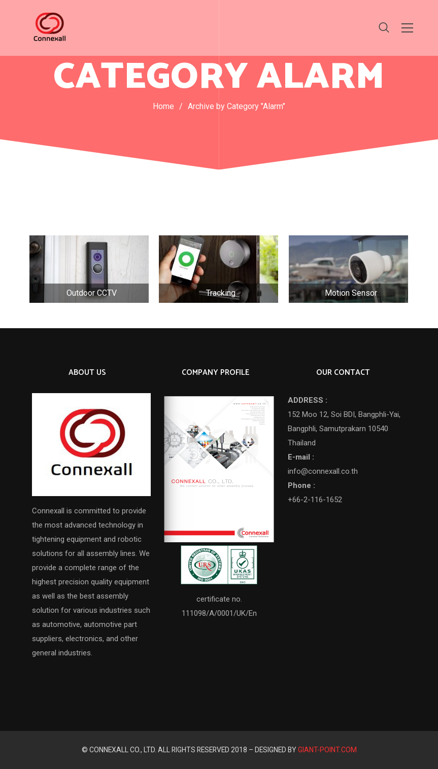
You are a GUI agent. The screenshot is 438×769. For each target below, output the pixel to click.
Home (163, 106)
